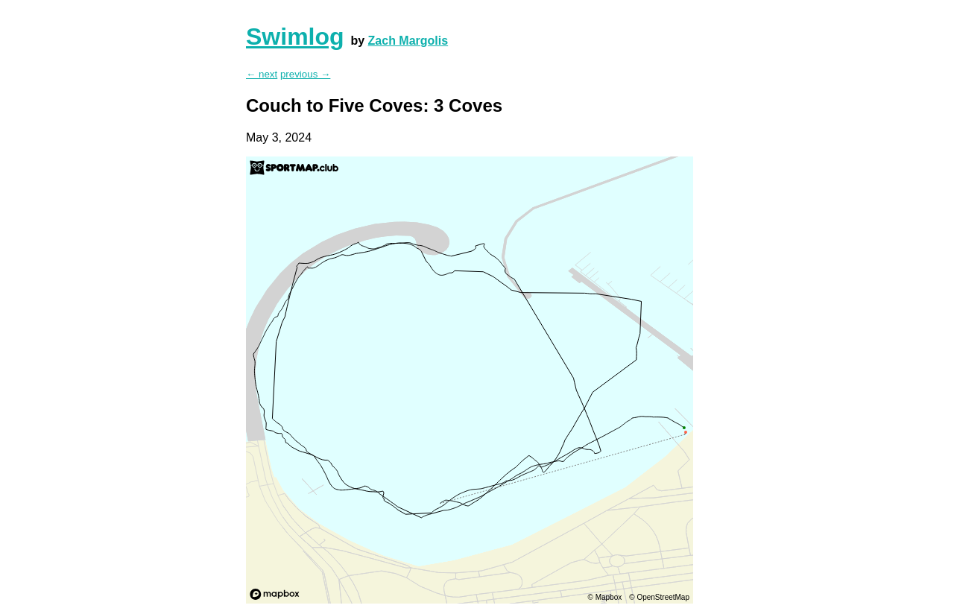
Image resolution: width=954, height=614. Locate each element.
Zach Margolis (408, 40)
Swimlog (295, 36)
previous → (305, 74)
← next (261, 74)
